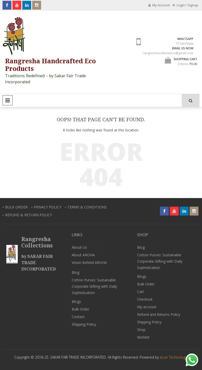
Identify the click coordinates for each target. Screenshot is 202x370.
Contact (78, 316)
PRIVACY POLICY (47, 207)
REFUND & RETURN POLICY (28, 214)
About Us (79, 247)
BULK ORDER (16, 207)
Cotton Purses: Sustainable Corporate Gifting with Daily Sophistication (94, 286)
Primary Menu (8, 100)
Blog (75, 272)
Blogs (76, 301)
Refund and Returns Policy (158, 314)
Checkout (145, 299)
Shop (141, 329)
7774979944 (184, 43)
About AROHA (83, 254)
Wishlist (143, 337)
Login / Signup (185, 5)
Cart (140, 291)
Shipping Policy (84, 324)
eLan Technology (173, 357)
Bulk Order (80, 309)
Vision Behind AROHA (89, 262)
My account (146, 306)
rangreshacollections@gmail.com (168, 53)
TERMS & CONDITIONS (87, 207)
